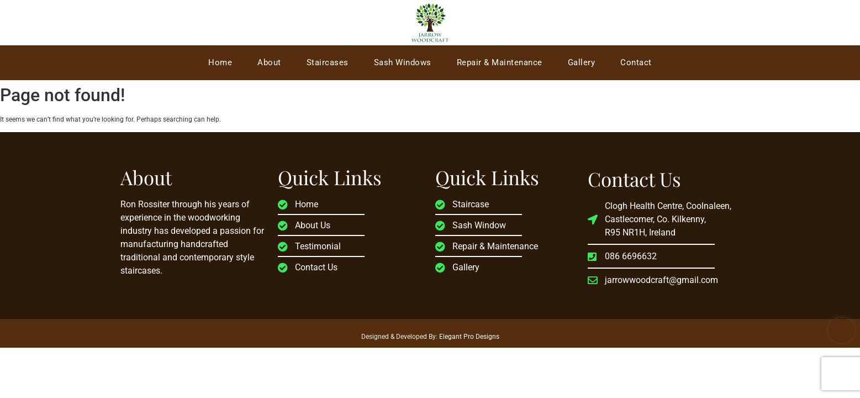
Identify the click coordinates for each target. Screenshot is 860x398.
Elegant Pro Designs (469, 337)
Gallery (581, 62)
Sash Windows (402, 62)
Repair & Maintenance (499, 62)
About (269, 62)
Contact (636, 62)
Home (220, 62)
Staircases (328, 62)
